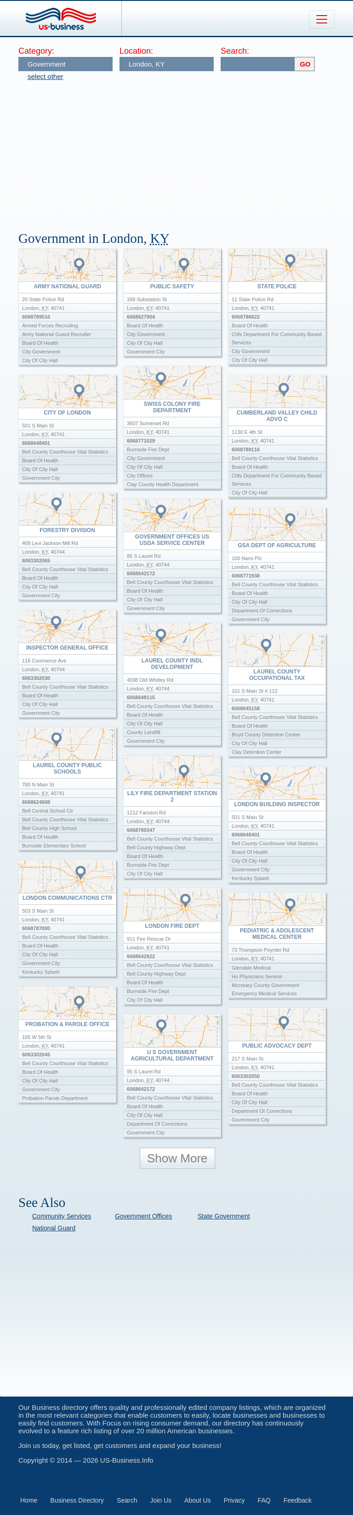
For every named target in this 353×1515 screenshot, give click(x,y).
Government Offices (143, 1216)
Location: (136, 51)
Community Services (61, 1216)
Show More (177, 1158)
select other (45, 76)
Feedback (298, 1500)
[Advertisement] (185, 151)
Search (127, 1500)
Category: (36, 51)
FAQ (264, 1500)
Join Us (160, 1500)
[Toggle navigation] (322, 19)
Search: (235, 51)
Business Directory (77, 1500)
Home (28, 1500)
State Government (224, 1216)
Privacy (234, 1500)
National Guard (53, 1228)
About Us (197, 1500)
